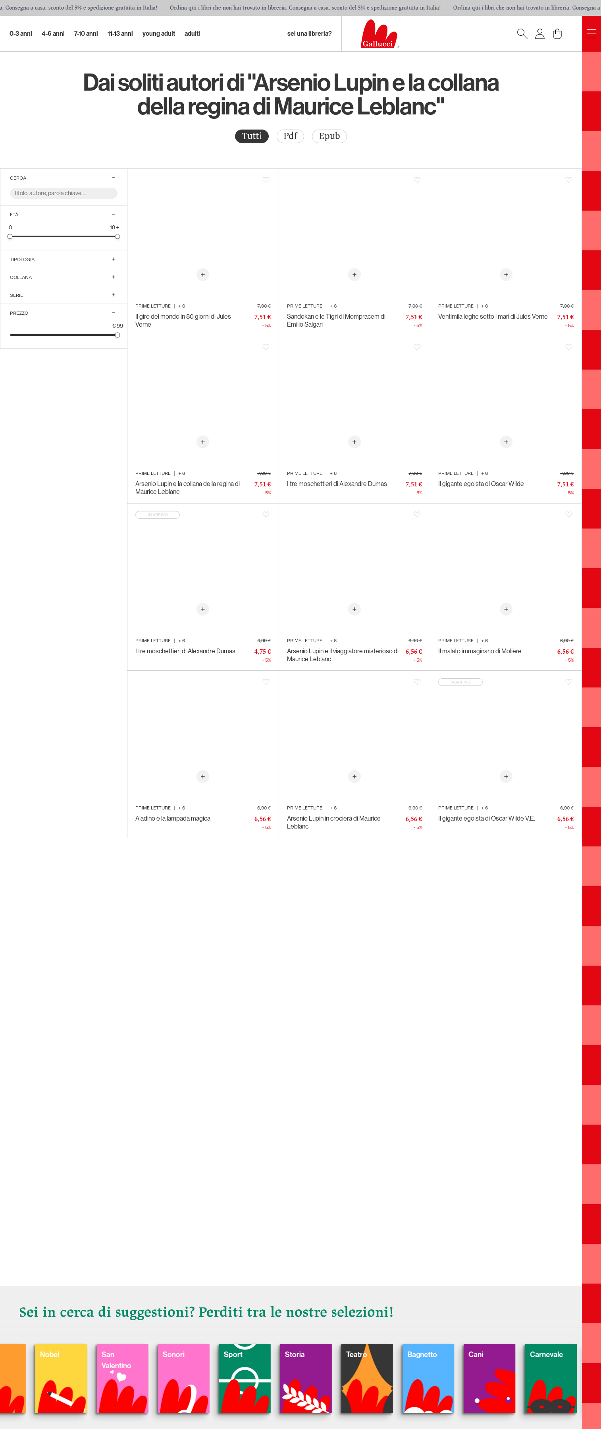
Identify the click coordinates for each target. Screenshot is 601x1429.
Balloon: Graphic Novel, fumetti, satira (162, 1356)
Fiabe (76, 1327)
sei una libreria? (309, 33)
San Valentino (403, 1334)
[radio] (252, 136)
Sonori (475, 1327)
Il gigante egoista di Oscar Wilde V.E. (486, 818)
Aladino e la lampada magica (172, 818)
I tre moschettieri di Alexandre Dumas (337, 484)
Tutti (252, 136)
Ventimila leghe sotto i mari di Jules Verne (493, 316)
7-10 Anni (86, 33)
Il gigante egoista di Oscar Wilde (481, 484)
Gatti (233, 1327)
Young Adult (159, 33)
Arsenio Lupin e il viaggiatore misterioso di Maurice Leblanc (343, 655)
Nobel (315, 1327)
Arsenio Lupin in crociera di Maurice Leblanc (334, 822)
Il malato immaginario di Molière (480, 651)
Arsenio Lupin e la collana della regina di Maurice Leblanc (187, 488)
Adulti (192, 33)
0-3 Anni (21, 33)
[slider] (12, 238)
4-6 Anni (53, 33)
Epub (329, 136)
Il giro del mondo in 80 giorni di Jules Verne (183, 320)
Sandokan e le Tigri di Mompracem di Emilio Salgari (336, 320)
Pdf (290, 136)
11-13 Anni (120, 33)
